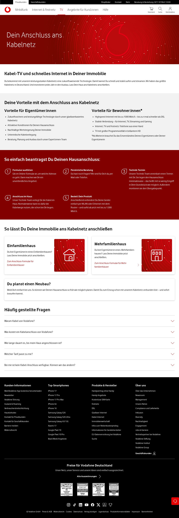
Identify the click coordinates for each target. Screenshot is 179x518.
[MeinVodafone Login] (170, 9)
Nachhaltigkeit (141, 421)
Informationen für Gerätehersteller (106, 430)
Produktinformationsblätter (120, 512)
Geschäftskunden (38, 2)
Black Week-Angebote (57, 439)
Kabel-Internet (98, 417)
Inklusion (139, 412)
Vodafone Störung (12, 399)
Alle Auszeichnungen (89, 476)
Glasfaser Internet (99, 412)
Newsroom (140, 395)
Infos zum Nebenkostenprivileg (105, 426)
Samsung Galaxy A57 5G (58, 421)
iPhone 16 (52, 408)
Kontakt (118, 2)
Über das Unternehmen (145, 391)
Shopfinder (105, 2)
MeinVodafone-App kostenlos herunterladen (23, 391)
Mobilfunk (21, 9)
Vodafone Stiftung (142, 439)
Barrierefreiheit (147, 512)
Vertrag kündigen (90, 512)
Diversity (139, 417)
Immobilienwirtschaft (101, 421)
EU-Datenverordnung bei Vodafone (106, 434)
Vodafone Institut (142, 443)
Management (141, 399)
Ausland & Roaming (12, 404)
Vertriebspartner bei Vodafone (148, 434)
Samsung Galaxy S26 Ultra (59, 417)
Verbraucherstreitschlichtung (16, 408)
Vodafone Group (142, 447)
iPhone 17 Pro (54, 395)
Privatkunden (20, 2)
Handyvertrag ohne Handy (103, 391)
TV (61, 9)
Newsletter (9, 395)
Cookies (69, 512)
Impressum (136, 512)
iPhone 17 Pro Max (55, 399)
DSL (93, 408)
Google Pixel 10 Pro (56, 434)
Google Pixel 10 (54, 430)
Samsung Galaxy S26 (57, 412)
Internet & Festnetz (43, 9)
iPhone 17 (52, 391)
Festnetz (95, 404)
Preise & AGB (47, 512)
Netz (128, 2)
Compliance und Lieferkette (147, 408)
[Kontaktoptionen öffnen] (175, 501)
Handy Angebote (99, 395)
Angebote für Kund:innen (82, 9)
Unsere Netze (141, 404)
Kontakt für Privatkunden (14, 417)
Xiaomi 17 (52, 426)
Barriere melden (11, 426)
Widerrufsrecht (10, 430)
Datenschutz (78, 512)
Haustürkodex (10, 412)
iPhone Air (52, 404)
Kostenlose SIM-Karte (101, 399)
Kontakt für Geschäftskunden (16, 421)
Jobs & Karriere (141, 430)
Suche (94, 439)
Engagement (141, 426)
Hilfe (105, 9)
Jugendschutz (103, 512)
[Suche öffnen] (160, 9)
